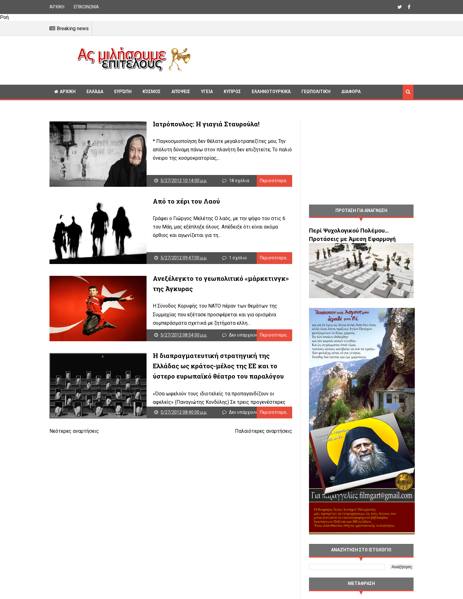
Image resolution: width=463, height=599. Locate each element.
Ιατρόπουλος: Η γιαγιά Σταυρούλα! (206, 124)
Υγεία (207, 91)
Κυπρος (232, 91)
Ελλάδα (95, 91)
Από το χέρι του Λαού (186, 201)
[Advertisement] (305, 59)
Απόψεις (180, 91)
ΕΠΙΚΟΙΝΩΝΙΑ (86, 6)
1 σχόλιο (238, 257)
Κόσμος (152, 91)
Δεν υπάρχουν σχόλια (250, 335)
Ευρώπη (123, 91)
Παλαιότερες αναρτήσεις (263, 431)
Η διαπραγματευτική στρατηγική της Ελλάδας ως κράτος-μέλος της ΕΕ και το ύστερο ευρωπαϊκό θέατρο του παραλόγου (218, 366)
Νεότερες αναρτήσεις (74, 431)
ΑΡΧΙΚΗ (56, 6)
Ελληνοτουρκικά (271, 91)
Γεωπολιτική (316, 91)
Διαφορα (351, 91)
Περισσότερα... (274, 180)
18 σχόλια (239, 180)
